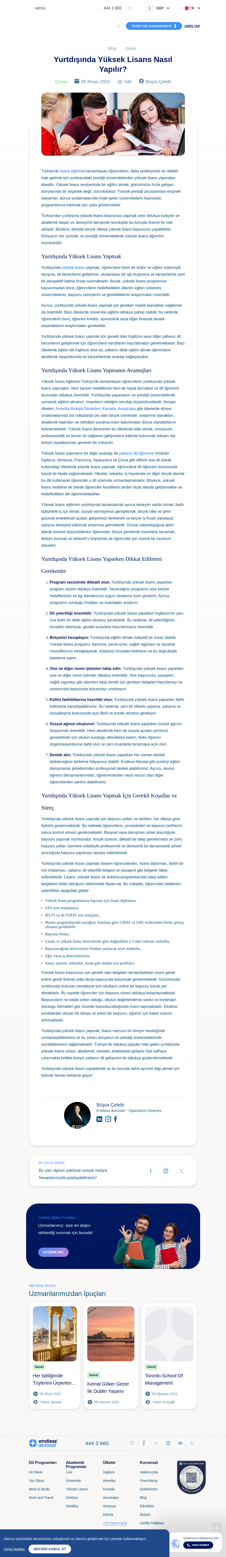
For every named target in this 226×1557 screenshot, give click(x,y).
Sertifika (72, 1506)
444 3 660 (113, 8)
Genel (130, 48)
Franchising (148, 1481)
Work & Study (39, 1489)
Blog (112, 48)
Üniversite (73, 1481)
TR (190, 8)
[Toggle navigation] (38, 8)
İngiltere (109, 1472)
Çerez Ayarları (14, 1549)
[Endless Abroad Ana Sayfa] (42, 26)
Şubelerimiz (149, 1489)
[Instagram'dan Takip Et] (132, 1443)
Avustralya (127, 409)
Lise (69, 1472)
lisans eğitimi (71, 171)
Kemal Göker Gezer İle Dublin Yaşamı (108, 1387)
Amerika (109, 1481)
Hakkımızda (149, 1472)
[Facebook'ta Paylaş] (150, 1171)
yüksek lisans (73, 267)
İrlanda (108, 1515)
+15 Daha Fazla (115, 1523)
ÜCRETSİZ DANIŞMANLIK (152, 26)
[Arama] (119, 26)
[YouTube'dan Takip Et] (180, 1443)
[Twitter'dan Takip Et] (156, 1443)
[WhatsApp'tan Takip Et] (192, 1443)
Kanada (109, 409)
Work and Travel (41, 1498)
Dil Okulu (36, 1472)
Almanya (109, 1506)
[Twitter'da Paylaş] (181, 1171)
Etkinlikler (147, 1506)
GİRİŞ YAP (192, 26)
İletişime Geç (53, 1252)
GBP (155, 8)
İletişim (145, 1515)
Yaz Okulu (36, 1481)
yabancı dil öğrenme (136, 453)
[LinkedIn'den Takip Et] (168, 1443)
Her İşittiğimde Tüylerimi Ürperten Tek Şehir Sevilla (52, 1380)
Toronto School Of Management (164, 1379)
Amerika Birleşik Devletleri (77, 409)
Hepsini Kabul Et (49, 1549)
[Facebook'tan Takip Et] (144, 1443)
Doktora (72, 1498)
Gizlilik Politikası (152, 1523)
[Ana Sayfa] (97, 48)
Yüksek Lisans (77, 1489)
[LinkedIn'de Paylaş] (166, 1171)
